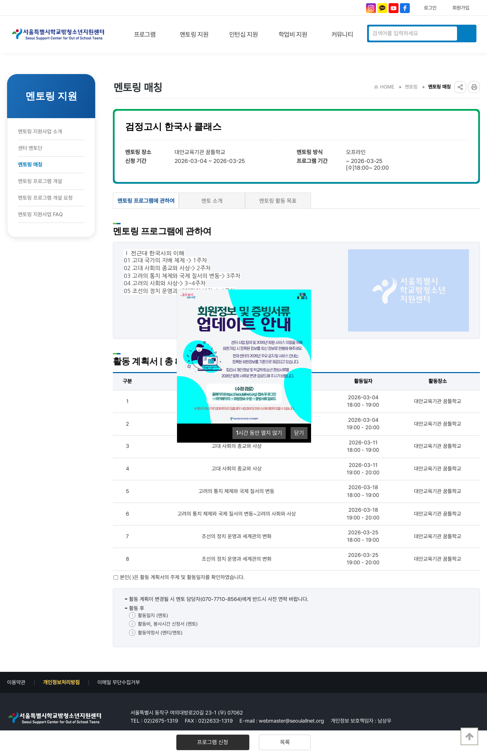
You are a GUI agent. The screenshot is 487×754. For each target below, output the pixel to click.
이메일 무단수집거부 (118, 682)
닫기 (299, 433)
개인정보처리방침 (61, 682)
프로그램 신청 (219, 742)
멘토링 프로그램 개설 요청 (45, 198)
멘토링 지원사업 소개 (40, 131)
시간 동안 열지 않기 (259, 433)
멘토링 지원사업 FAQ (40, 214)
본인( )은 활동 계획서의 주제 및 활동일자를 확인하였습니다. (182, 577)
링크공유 (460, 87)
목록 (278, 742)
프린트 (474, 87)
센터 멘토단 (30, 148)
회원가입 (460, 8)
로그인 (430, 8)
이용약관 (16, 682)
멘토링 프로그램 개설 (40, 181)
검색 (466, 33)
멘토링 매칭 (30, 165)
